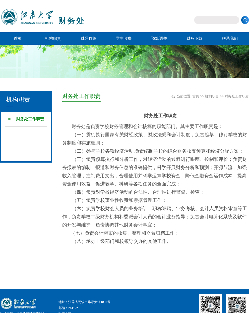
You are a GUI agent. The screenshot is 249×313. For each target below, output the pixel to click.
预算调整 (159, 38)
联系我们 (230, 38)
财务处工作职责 (30, 119)
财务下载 (194, 38)
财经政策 (88, 38)
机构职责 (53, 38)
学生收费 (124, 38)
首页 (18, 38)
